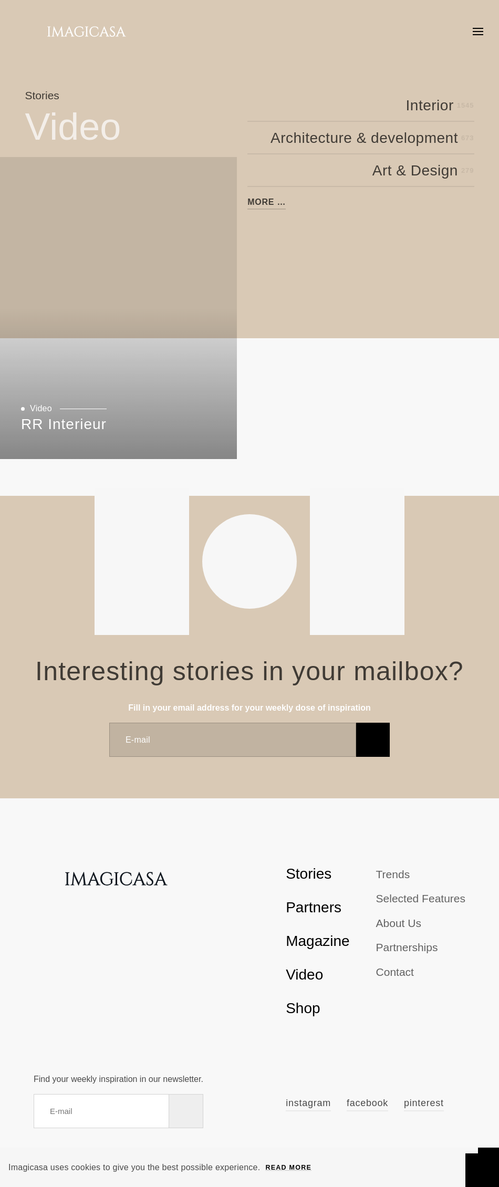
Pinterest (424, 1103)
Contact (395, 972)
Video (304, 974)
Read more (288, 1167)
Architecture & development (372, 138)
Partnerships (407, 947)
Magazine (317, 941)
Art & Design (423, 170)
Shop (303, 1008)
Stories (308, 874)
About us (398, 923)
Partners (313, 907)
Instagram (308, 1103)
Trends (393, 874)
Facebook (367, 1103)
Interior (440, 105)
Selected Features (420, 898)
